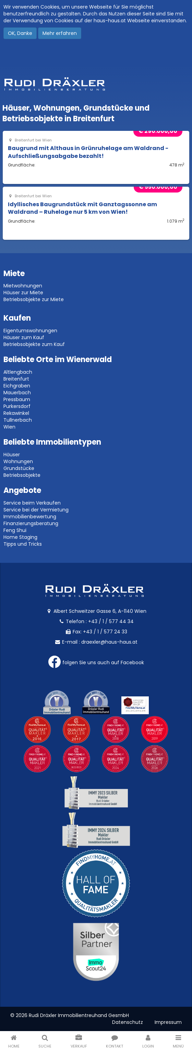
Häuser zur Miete (23, 292)
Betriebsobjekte (21, 475)
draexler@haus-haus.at (109, 642)
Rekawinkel (16, 413)
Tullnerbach (17, 420)
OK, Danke (20, 33)
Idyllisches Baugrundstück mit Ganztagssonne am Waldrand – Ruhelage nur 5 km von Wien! (82, 208)
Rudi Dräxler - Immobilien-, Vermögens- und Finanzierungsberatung (96, 84)
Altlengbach (17, 372)
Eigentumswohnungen (30, 330)
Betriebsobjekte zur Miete (33, 299)
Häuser (11, 454)
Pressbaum (16, 399)
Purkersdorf (17, 406)
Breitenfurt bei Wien (30, 140)
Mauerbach (17, 392)
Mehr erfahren (60, 33)
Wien (9, 426)
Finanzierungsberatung (30, 523)
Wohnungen (18, 461)
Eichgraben (16, 385)
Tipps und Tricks (22, 544)
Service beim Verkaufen (32, 502)
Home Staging (20, 537)
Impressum (168, 1022)
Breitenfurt (16, 378)
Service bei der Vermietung (36, 509)
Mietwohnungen (22, 285)
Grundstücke (18, 468)
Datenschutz (127, 1022)
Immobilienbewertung (29, 516)
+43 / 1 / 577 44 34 (111, 621)
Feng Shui (14, 530)
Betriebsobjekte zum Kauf (34, 344)
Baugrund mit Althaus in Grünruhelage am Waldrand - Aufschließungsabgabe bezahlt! (88, 152)
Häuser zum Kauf (23, 337)
